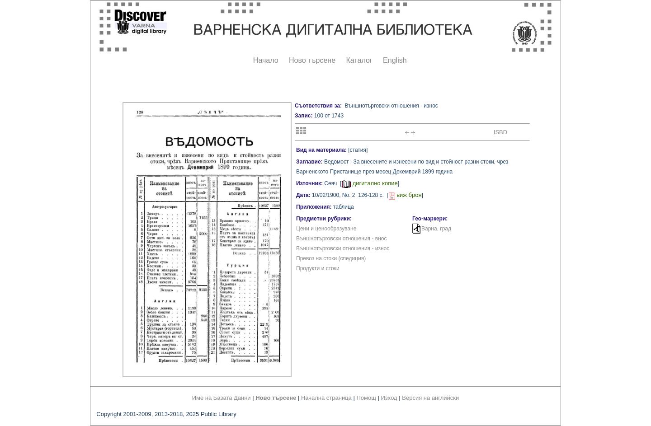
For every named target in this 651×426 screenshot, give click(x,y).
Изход (389, 397)
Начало (265, 60)
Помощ (366, 397)
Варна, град (436, 228)
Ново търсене (312, 60)
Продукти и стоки (318, 268)
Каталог (359, 60)
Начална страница (326, 397)
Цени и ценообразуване (326, 228)
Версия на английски (430, 397)
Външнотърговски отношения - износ (342, 248)
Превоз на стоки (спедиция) (331, 258)
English (394, 60)
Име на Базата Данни (221, 397)
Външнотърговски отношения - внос (341, 238)
